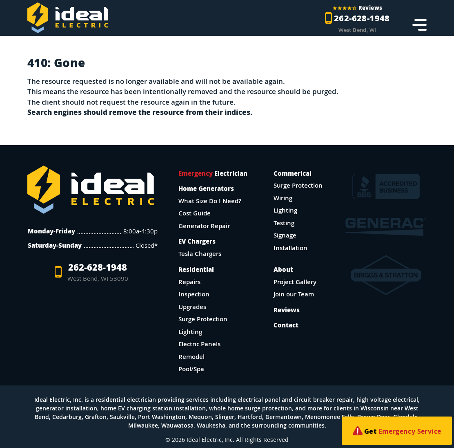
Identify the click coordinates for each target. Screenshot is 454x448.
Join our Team (294, 294)
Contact (286, 324)
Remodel (191, 356)
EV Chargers (197, 241)
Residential (196, 269)
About (283, 269)
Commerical (293, 173)
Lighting (190, 331)
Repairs (189, 282)
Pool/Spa (191, 369)
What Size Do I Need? (209, 201)
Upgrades (192, 306)
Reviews (287, 309)
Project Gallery (295, 282)
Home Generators (206, 188)
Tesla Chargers (199, 253)
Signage (285, 235)
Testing (284, 223)
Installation (290, 248)
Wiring (283, 198)
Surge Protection (202, 319)
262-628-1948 (92, 271)
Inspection (193, 294)
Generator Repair (204, 226)
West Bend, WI (357, 30)
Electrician (212, 173)
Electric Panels (199, 344)
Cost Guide (194, 213)
